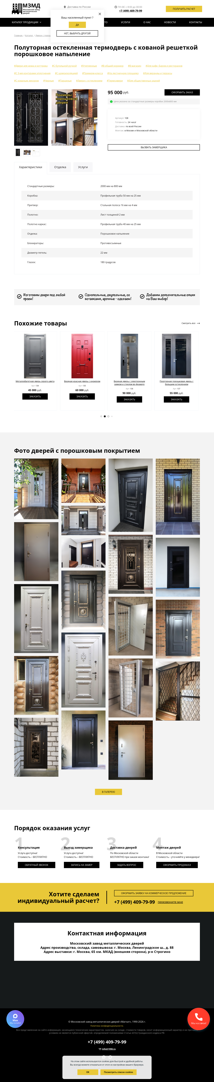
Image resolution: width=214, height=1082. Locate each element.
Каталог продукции (25, 22)
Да (77, 24)
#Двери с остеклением (89, 80)
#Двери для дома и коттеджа (31, 65)
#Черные (48, 80)
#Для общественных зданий (143, 80)
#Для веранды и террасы (157, 73)
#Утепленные (89, 65)
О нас (147, 22)
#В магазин (134, 65)
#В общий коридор (112, 65)
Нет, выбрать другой (77, 33)
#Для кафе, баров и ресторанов (164, 65)
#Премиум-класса (92, 73)
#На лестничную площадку (123, 73)
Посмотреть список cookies (118, 1072)
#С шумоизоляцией (66, 73)
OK (87, 1072)
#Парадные (65, 80)
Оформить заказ (182, 92)
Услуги (125, 22)
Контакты (195, 22)
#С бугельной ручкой (64, 65)
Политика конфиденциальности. (107, 1025)
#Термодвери (115, 80)
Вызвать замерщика (154, 147)
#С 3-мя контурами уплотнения (32, 73)
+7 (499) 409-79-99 (130, 10)
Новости (170, 22)
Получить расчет (184, 9)
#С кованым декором (26, 80)
